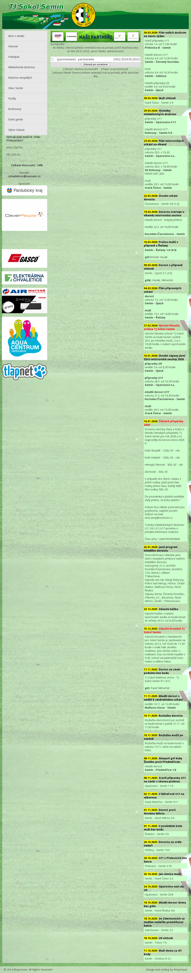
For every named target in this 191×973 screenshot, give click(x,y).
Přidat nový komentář (114, 69)
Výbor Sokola (16, 130)
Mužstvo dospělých (20, 77)
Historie (13, 46)
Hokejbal (13, 57)
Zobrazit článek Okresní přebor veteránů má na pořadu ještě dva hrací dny (95, 74)
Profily (12, 98)
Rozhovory (14, 109)
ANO (9, 147)
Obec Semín (15, 88)
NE (8, 154)
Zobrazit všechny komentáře (80, 69)
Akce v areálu (16, 36)
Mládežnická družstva (21, 67)
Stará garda (15, 119)
